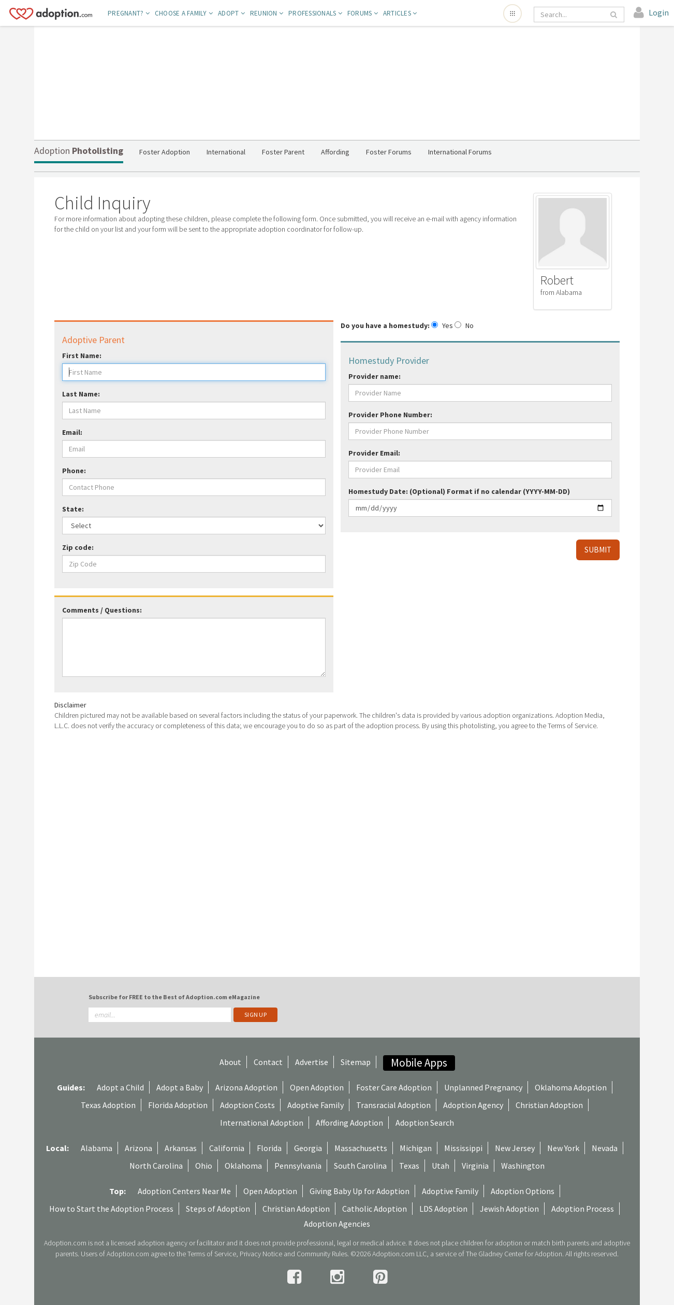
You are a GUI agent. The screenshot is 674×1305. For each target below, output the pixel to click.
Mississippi (463, 1148)
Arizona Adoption (246, 1087)
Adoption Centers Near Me (184, 1191)
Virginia (475, 1165)
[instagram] (338, 1277)
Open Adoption (317, 1087)
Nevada (605, 1148)
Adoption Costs (247, 1105)
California (226, 1148)
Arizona (138, 1148)
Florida (269, 1148)
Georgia (308, 1148)
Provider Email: (374, 453)
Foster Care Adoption (394, 1087)
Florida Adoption (178, 1105)
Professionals (315, 13)
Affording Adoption (349, 1122)
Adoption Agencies (337, 1223)
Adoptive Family (315, 1105)
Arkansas (181, 1148)
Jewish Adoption (509, 1208)
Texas (409, 1165)
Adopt (231, 13)
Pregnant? (129, 13)
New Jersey (515, 1148)
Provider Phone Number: (390, 414)
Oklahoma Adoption (571, 1087)
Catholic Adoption (374, 1208)
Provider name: (374, 376)
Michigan (416, 1148)
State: (73, 509)
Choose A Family (184, 13)
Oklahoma (243, 1165)
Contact (268, 1062)
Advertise (311, 1062)
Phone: (74, 470)
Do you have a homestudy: (385, 325)
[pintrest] (380, 1277)
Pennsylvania (297, 1165)
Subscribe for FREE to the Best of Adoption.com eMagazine (174, 997)
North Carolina (156, 1165)
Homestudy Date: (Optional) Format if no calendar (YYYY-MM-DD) (459, 491)
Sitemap (356, 1062)
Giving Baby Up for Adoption (359, 1191)
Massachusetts (360, 1148)
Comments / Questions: (102, 610)
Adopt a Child (120, 1087)
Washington (523, 1165)
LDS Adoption (443, 1208)
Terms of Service (211, 1253)
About (230, 1062)
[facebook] (295, 1277)
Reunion (266, 13)
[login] (651, 13)
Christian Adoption (549, 1105)
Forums (362, 13)
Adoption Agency (473, 1105)
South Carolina (360, 1165)
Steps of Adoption (218, 1208)
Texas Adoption (108, 1105)
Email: (72, 432)
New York (563, 1148)
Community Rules (322, 1253)
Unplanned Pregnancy (483, 1087)
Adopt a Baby (179, 1087)
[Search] (571, 14)
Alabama (96, 1148)
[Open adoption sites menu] (512, 13)
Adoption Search (424, 1122)
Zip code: (78, 547)
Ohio (203, 1165)
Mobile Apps (419, 1063)
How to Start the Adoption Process (111, 1208)
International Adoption (261, 1122)
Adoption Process (582, 1208)
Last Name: (81, 394)
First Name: (81, 355)
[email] (160, 1015)
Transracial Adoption (393, 1105)
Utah (440, 1165)
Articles (400, 13)
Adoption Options (522, 1191)
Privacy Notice (261, 1253)
